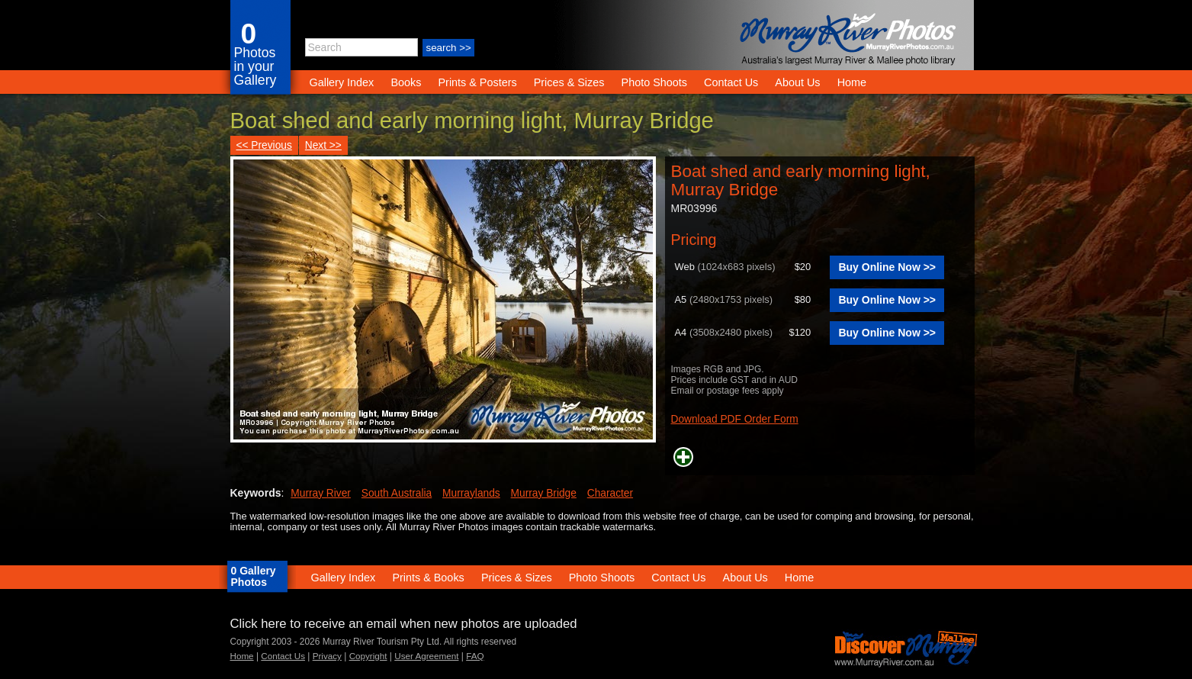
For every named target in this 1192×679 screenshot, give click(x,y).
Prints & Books (428, 577)
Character (610, 493)
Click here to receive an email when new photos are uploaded (403, 623)
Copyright (368, 656)
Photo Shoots (654, 82)
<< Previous (264, 145)
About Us (797, 82)
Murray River (321, 493)
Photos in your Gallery (255, 66)
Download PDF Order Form (734, 419)
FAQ (475, 656)
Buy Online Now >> (887, 267)
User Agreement (426, 656)
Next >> (323, 145)
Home (851, 82)
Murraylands (471, 493)
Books (405, 82)
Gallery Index (342, 82)
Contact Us (731, 82)
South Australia (396, 493)
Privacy (327, 656)
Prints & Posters (478, 82)
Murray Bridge (544, 493)
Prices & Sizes (569, 82)
